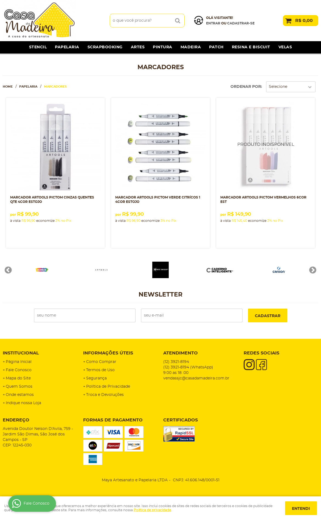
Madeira (191, 47)
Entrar (213, 23)
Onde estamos (20, 395)
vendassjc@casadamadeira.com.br (196, 378)
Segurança (96, 378)
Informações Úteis (108, 353)
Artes (138, 47)
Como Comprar (101, 362)
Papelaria (67, 47)
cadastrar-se (241, 23)
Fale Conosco (19, 370)
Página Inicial (19, 362)
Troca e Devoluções (105, 395)
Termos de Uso (100, 370)
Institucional (21, 353)
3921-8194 (176, 362)
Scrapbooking (105, 47)
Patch (216, 47)
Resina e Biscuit (251, 47)
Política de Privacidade (108, 386)
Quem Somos (19, 386)
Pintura (162, 47)
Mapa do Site (18, 378)
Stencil (38, 47)
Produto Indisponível (265, 147)
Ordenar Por (245, 87)
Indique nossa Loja (23, 403)
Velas (285, 47)
